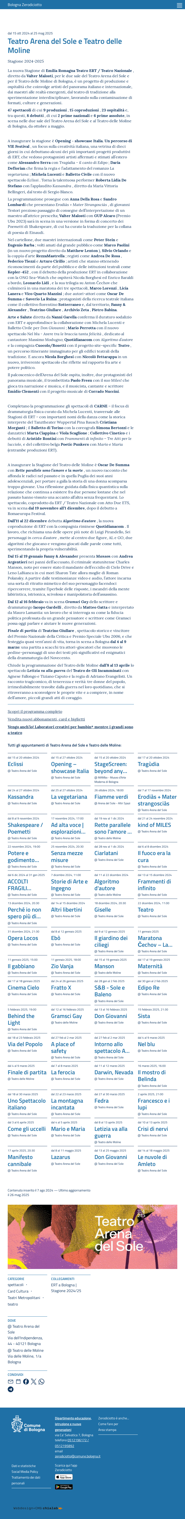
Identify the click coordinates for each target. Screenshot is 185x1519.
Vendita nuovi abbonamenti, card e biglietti (46, 718)
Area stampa (107, 1429)
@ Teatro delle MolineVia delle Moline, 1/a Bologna (26, 1356)
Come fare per (108, 1424)
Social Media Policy (25, 1471)
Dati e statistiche (24, 1465)
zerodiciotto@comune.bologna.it (77, 1456)
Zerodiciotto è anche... (113, 1418)
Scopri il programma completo (35, 711)
